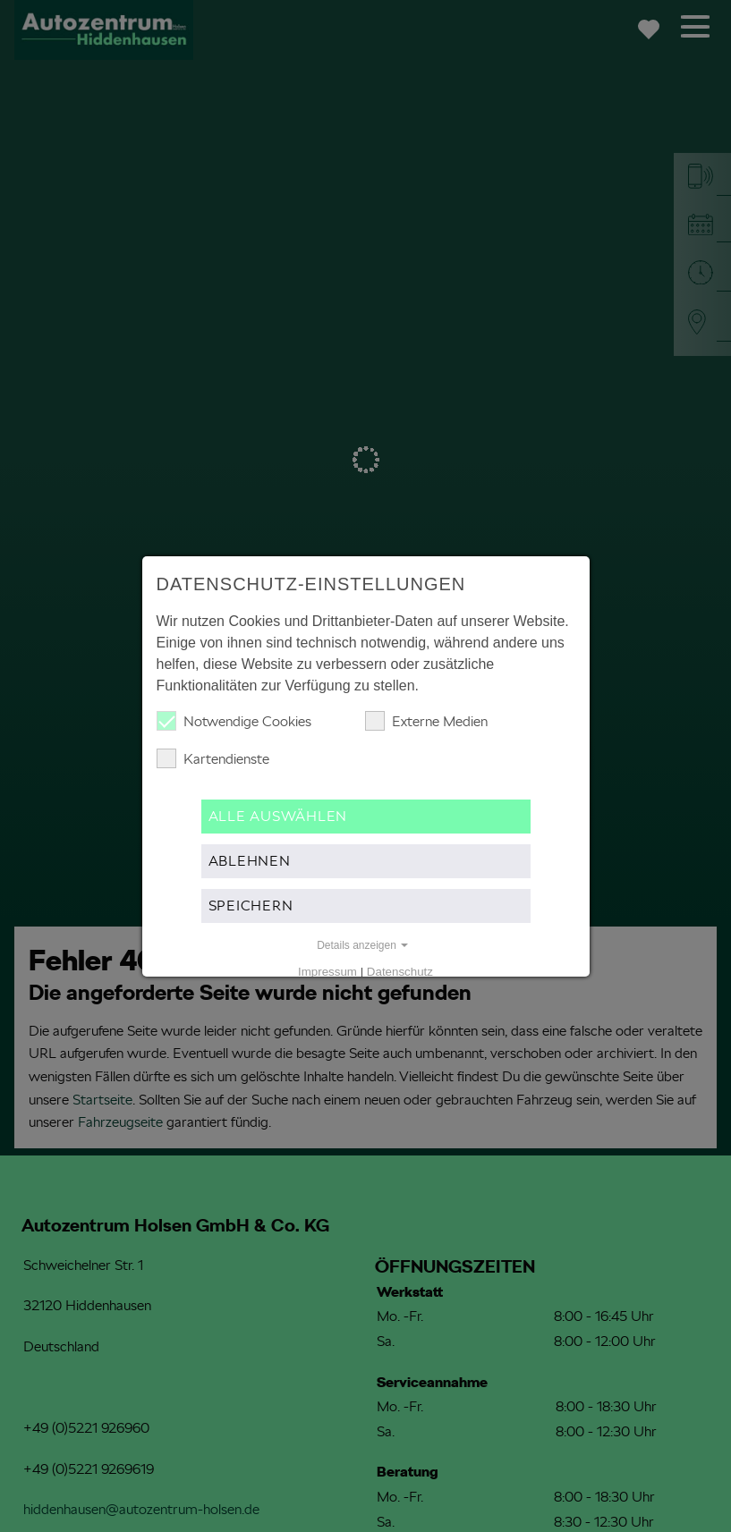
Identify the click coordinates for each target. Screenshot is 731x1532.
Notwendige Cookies (234, 721)
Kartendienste (213, 758)
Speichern (250, 905)
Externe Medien (426, 721)
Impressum (327, 971)
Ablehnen (249, 860)
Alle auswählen (278, 816)
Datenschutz (400, 971)
